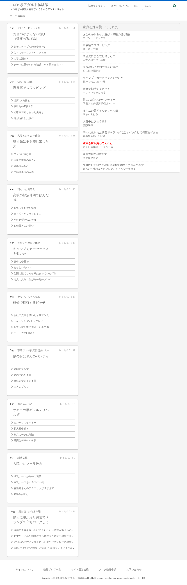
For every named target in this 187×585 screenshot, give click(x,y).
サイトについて (24, 569)
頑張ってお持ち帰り (25, 208)
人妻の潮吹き (21, 58)
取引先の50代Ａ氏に (25, 106)
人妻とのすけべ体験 (28, 135)
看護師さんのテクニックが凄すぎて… (35, 488)
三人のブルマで (22, 387)
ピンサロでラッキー (25, 422)
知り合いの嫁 (25, 82)
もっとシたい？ (22, 267)
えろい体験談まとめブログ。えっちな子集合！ (109, 168)
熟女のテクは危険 (24, 434)
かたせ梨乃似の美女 (25, 219)
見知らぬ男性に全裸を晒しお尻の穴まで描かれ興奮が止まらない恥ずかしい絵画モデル (63, 542)
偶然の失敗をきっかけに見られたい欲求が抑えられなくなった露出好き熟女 (56, 530)
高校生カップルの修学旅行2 (29, 46)
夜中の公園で (21, 261)
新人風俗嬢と (21, 428)
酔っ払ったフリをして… (27, 214)
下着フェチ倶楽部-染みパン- (33, 350)
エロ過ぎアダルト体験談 (29, 4)
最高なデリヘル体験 (25, 440)
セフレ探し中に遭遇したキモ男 (31, 327)
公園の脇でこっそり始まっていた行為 (35, 273)
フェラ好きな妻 (22, 154)
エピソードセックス (28, 28)
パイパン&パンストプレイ (28, 321)
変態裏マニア (90, 158)
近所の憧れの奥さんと (26, 160)
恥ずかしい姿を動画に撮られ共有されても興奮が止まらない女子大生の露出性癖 (59, 536)
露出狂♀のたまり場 (30, 511)
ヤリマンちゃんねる (28, 296)
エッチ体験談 (17, 16)
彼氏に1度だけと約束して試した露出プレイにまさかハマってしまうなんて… (56, 548)
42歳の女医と (21, 494)
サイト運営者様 (80, 569)
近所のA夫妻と (22, 100)
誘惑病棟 (22, 458)
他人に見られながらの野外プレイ (32, 279)
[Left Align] (174, 6)
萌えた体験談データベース (98, 147)
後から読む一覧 (120, 5)
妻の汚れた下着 (22, 375)
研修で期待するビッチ (29, 303)
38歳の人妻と (21, 166)
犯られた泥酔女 (26, 189)
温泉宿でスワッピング (29, 88)
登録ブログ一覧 (52, 569)
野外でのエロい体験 (28, 243)
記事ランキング (97, 5)
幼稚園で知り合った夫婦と (29, 112)
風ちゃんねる (25, 404)
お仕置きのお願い (24, 225)
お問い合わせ (134, 569)
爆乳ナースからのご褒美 (27, 476)
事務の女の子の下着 (25, 381)
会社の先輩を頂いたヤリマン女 (31, 315)
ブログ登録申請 (107, 569)
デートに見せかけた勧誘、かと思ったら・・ (39, 64)
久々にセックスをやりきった (30, 52)
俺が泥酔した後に (24, 118)
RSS (136, 5)
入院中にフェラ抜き (27, 464)
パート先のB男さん (24, 333)
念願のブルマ (21, 369)
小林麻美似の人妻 (24, 172)
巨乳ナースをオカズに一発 (29, 482)
